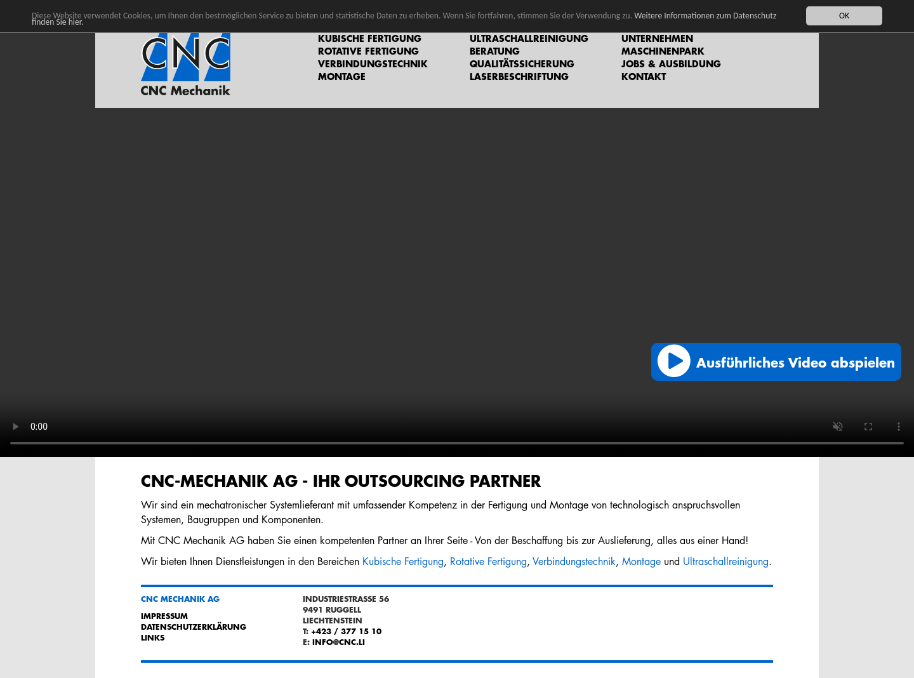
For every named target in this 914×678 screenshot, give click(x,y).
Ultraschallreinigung (529, 38)
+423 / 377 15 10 (346, 631)
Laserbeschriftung (519, 76)
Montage (342, 76)
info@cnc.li (338, 642)
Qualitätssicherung (522, 63)
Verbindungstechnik (373, 63)
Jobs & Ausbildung (671, 63)
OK (844, 15)
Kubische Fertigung (369, 38)
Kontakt (643, 76)
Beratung (495, 50)
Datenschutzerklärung (193, 626)
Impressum (164, 616)
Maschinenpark (663, 50)
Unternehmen (657, 38)
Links (152, 637)
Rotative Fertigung (368, 50)
